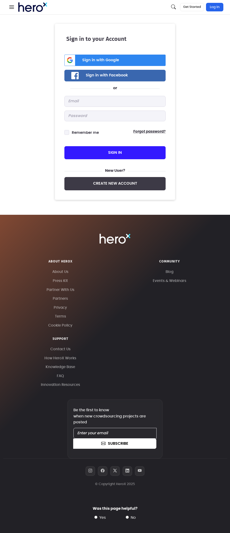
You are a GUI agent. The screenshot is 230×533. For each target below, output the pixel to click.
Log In (215, 7)
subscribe (114, 443)
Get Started (192, 7)
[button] (11, 7)
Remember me (85, 133)
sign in (115, 152)
